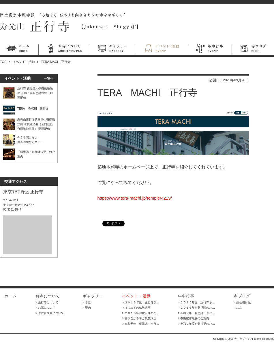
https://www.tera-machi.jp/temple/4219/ (134, 198)
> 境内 (87, 307)
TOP (3, 61)
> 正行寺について (46, 302)
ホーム (19, 49)
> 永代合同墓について (49, 313)
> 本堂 (87, 302)
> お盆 (238, 307)
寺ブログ (253, 49)
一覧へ (48, 78)
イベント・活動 (162, 49)
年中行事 (210, 49)
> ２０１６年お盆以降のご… (140, 313)
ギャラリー (113, 49)
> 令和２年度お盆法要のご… (196, 323)
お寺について (64, 49)
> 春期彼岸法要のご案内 (193, 318)
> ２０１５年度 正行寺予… (140, 302)
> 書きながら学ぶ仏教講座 (139, 318)
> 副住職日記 (242, 302)
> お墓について (45, 307)
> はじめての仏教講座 (136, 307)
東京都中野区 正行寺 (23, 191)
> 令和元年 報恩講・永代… (140, 323)
